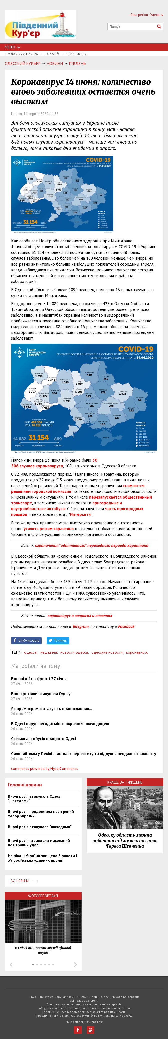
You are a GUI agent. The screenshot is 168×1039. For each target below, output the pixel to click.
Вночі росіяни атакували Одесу (40, 693)
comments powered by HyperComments (44, 768)
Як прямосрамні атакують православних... (51, 708)
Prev (11, 964)
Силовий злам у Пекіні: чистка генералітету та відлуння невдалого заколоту (83, 753)
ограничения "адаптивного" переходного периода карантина (91, 545)
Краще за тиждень (124, 782)
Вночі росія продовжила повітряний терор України (41, 813)
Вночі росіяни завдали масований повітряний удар (39, 842)
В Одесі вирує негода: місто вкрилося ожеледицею (60, 723)
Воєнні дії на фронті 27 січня (39, 678)
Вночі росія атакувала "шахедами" (40, 826)
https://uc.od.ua (40, 26)
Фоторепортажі (43, 895)
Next (75, 964)
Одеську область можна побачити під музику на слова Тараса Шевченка (125, 840)
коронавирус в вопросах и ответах (80, 615)
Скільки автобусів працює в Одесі (43, 738)
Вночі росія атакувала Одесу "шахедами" (34, 798)
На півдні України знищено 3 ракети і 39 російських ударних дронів (42, 858)
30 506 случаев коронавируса (54, 463)
